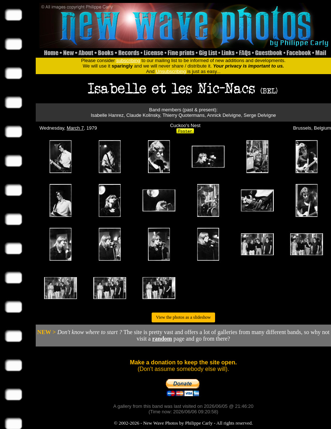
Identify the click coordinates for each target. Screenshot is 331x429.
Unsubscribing (171, 71)
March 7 (75, 128)
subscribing (128, 60)
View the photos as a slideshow (183, 317)
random (162, 339)
